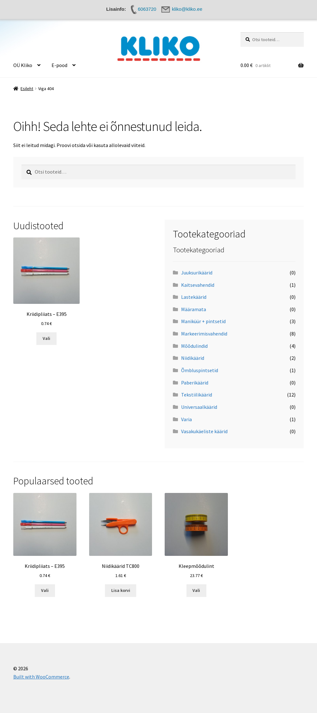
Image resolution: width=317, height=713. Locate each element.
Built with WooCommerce (41, 676)
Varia (186, 419)
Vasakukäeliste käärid (204, 431)
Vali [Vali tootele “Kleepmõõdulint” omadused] (196, 590)
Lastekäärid (193, 297)
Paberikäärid (194, 382)
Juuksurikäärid (196, 272)
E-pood (59, 65)
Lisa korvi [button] (120, 590)
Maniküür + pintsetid (203, 321)
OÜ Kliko (22, 65)
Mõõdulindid (194, 346)
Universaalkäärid (199, 407)
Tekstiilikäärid (196, 394)
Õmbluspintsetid (199, 370)
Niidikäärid (192, 358)
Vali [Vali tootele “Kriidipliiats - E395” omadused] (46, 338)
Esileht (27, 88)
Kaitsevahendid (197, 285)
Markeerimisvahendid (204, 333)
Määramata (193, 309)
